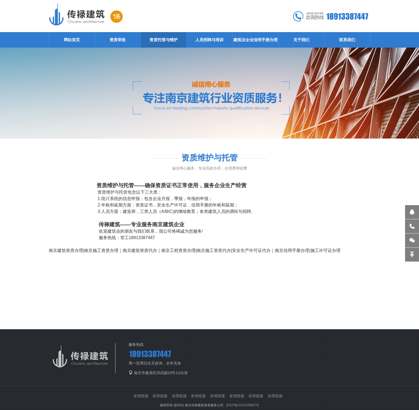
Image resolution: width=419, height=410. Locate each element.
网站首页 (72, 39)
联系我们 (347, 39)
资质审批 (118, 39)
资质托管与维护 (163, 39)
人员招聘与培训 (209, 39)
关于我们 (301, 39)
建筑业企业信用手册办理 (255, 39)
